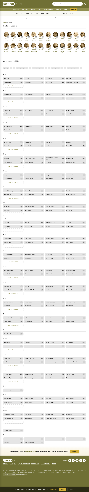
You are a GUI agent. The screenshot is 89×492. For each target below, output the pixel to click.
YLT (32, 13)
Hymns (65, 13)
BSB (17, 13)
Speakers (24, 10)
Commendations (45, 463)
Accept (62, 489)
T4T (53, 13)
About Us (5, 463)
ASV (37, 13)
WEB (27, 13)
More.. (66, 10)
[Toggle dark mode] (85, 4)
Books (58, 10)
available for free (30, 451)
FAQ (11, 463)
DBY (58, 13)
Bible (39, 10)
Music (71, 13)
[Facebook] (69, 460)
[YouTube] (84, 460)
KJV (22, 13)
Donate (73, 9)
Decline (71, 489)
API (15, 463)
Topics (32, 10)
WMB (47, 13)
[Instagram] (76, 460)
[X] (73, 460)
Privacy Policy (35, 463)
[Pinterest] (80, 460)
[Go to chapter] (87, 18)
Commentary (48, 10)
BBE (42, 13)
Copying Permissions (24, 463)
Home (4, 22)
